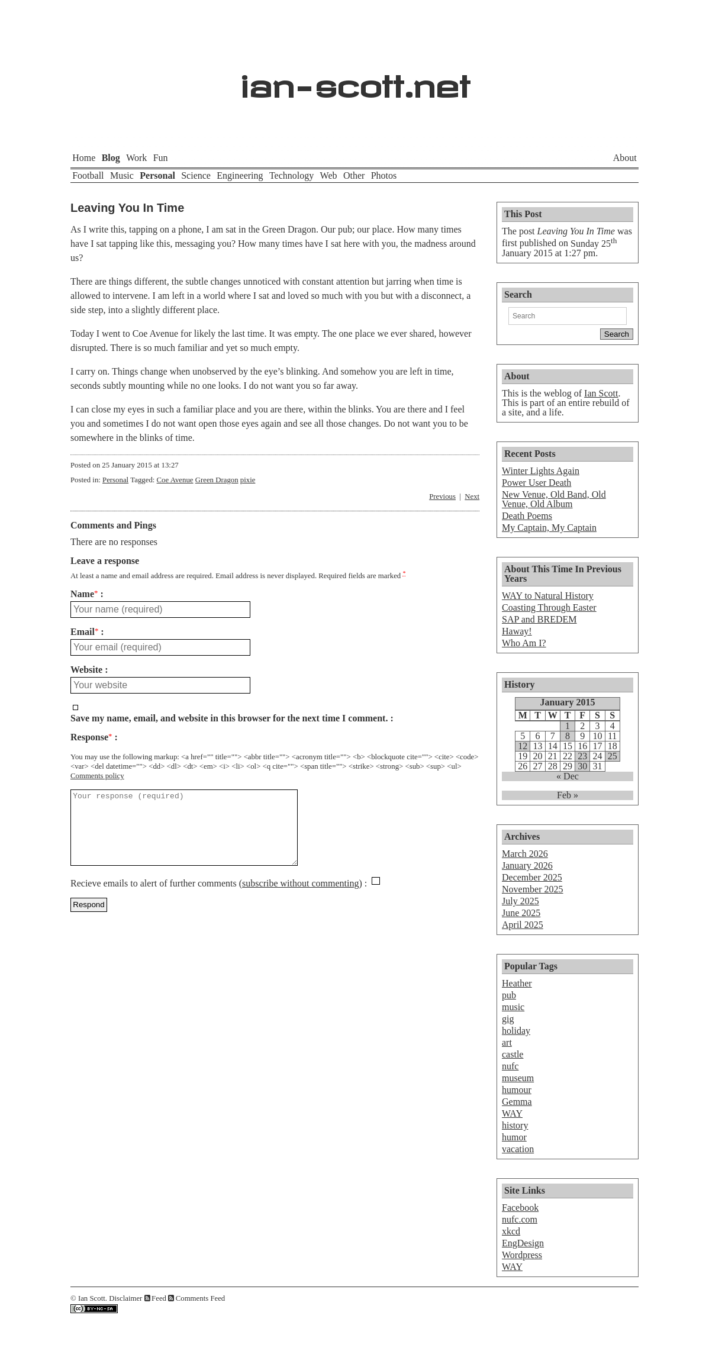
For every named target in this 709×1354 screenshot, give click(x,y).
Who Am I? (524, 643)
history (515, 1125)
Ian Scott (601, 393)
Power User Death (536, 483)
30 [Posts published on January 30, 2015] (582, 766)
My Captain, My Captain (549, 528)
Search (518, 294)
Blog (111, 158)
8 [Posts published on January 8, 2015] (567, 736)
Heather (517, 983)
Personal (157, 175)
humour (516, 1090)
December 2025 (532, 877)
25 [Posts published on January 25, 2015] (612, 756)
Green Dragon (217, 480)
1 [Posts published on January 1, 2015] (567, 726)
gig (508, 1019)
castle (512, 1054)
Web (328, 175)
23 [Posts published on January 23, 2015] (582, 756)
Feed (159, 1298)
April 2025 (522, 925)
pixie (248, 480)
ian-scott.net (355, 80)
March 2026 (525, 854)
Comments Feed (200, 1298)
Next (472, 496)
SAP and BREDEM (539, 619)
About (625, 158)
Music (122, 175)
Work (136, 158)
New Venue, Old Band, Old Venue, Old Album (554, 499)
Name (84, 594)
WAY (512, 1113)
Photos (384, 175)
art (507, 1042)
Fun (160, 158)
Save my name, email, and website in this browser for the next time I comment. (229, 718)
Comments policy (97, 776)
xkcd (511, 1231)
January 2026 (527, 865)
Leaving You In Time (127, 207)
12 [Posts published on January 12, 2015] (522, 746)
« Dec (567, 776)
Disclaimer (125, 1298)
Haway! (517, 631)
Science (196, 175)
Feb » (567, 795)
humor (514, 1137)
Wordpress (522, 1255)
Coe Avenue (175, 480)
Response (91, 737)
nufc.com (519, 1219)
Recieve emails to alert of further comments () (216, 897)
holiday (516, 1031)
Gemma (517, 1102)
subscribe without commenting (300, 897)
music (513, 1007)
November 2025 (532, 889)
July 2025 (520, 901)
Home (83, 158)
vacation (518, 1149)
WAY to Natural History (548, 596)
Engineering (240, 175)
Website (86, 670)
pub (509, 995)
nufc (510, 1066)
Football (88, 175)
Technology (291, 175)
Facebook (520, 1208)
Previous (442, 496)
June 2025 (521, 913)
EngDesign (523, 1243)
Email (84, 632)
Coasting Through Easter (549, 607)
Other (354, 175)
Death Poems (527, 516)
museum (518, 1078)
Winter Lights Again (540, 471)
